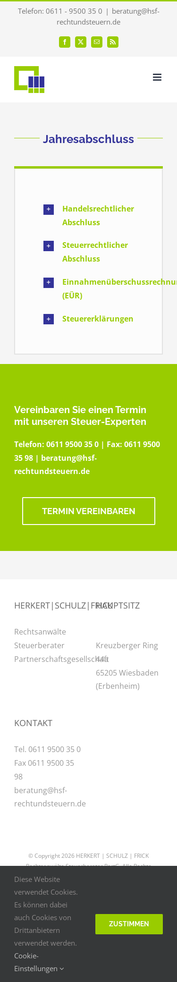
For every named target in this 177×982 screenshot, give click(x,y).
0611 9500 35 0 (72, 444)
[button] (88, 215)
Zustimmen (129, 924)
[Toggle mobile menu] (158, 77)
